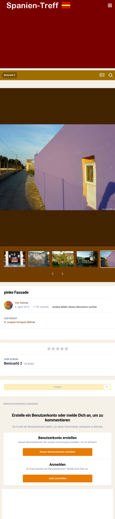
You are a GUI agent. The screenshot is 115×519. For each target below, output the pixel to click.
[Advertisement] (57, 40)
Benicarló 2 (13, 363)
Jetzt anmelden (58, 478)
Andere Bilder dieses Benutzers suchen (74, 306)
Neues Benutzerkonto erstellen (57, 451)
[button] (52, 273)
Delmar (24, 302)
